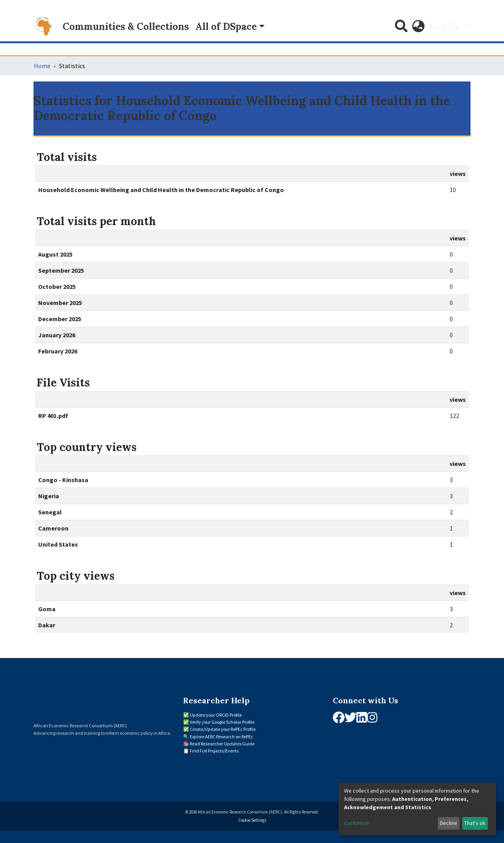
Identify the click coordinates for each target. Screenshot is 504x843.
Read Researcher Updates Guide (222, 744)
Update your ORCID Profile (216, 715)
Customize (356, 822)
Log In (445, 26)
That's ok (474, 822)
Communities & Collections (126, 26)
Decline (448, 822)
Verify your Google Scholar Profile (222, 722)
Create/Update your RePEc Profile (223, 729)
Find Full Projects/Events (214, 751)
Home (42, 66)
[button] (418, 27)
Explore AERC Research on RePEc (221, 736)
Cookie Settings (252, 820)
